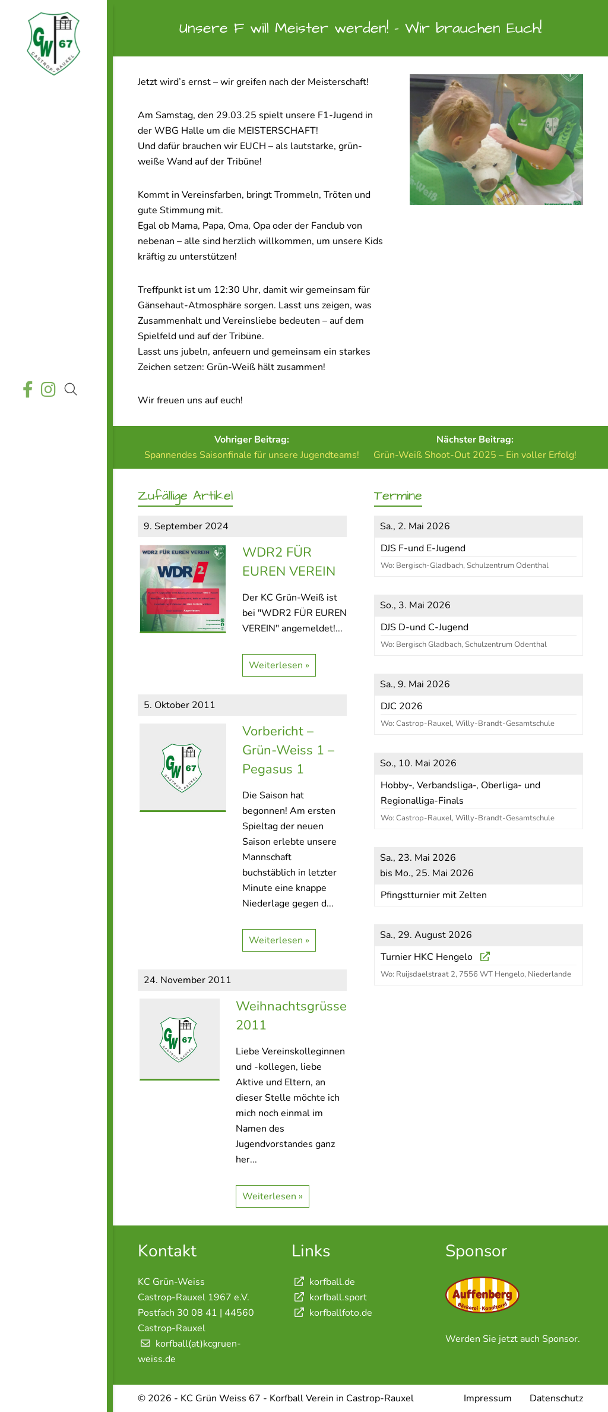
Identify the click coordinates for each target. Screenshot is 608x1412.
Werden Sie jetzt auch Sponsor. (512, 1338)
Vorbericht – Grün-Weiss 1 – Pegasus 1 (288, 750)
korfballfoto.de (332, 1312)
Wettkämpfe (51, 156)
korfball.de (323, 1281)
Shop (51, 352)
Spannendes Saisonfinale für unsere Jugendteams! (251, 455)
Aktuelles (52, 128)
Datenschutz (556, 1398)
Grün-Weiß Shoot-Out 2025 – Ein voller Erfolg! (475, 455)
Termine (52, 184)
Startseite (51, 100)
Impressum (488, 1398)
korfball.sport (329, 1297)
